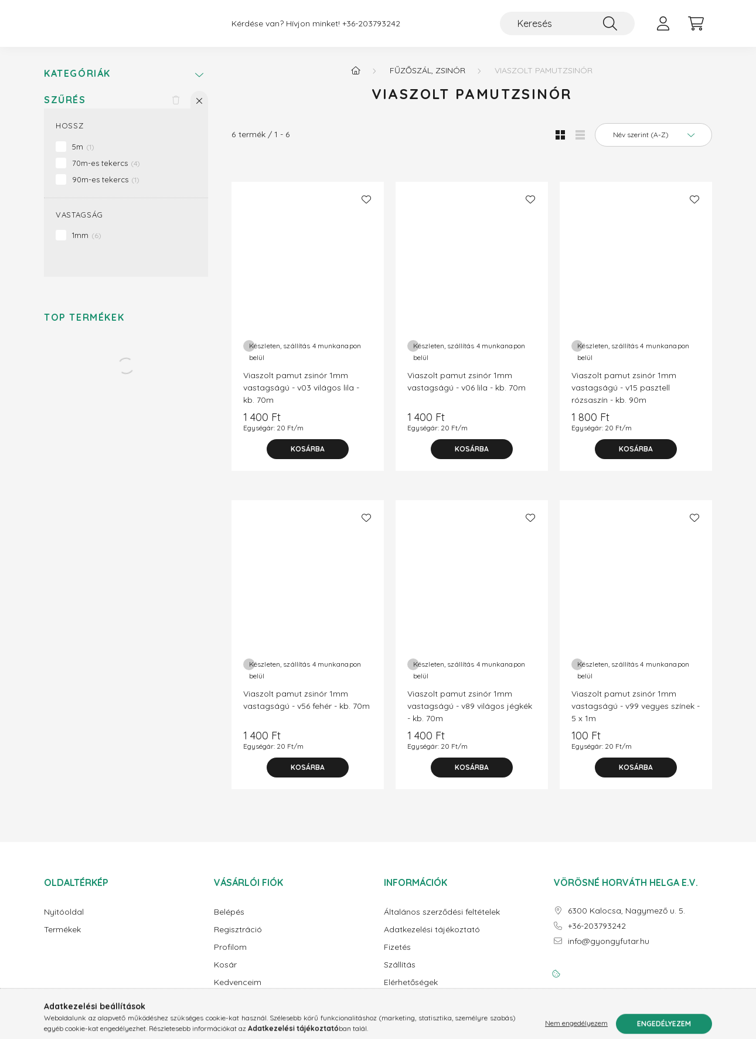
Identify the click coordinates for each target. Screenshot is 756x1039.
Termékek (62, 939)
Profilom (230, 957)
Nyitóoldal (64, 921)
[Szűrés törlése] (176, 109)
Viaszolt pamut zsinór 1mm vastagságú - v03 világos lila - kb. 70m (301, 397)
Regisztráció (238, 939)
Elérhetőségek (411, 992)
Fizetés (397, 957)
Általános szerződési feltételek (442, 921)
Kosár (225, 974)
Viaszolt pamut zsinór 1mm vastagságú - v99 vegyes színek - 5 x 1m (635, 715)
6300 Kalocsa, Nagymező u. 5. (626, 920)
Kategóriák (77, 83)
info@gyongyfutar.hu (608, 951)
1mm (86, 244)
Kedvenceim (237, 992)
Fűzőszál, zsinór (427, 79)
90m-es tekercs (105, 188)
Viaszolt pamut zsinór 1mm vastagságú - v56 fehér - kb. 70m (306, 709)
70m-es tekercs (106, 172)
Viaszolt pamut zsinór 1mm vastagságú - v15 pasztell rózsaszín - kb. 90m (623, 397)
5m (83, 156)
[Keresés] (567, 28)
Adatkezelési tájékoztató (432, 939)
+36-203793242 (371, 28)
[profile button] (663, 28)
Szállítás (400, 974)
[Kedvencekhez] (366, 208)
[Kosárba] (308, 458)
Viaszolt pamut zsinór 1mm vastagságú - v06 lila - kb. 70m (466, 390)
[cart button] (695, 28)
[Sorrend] (653, 144)
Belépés (229, 921)
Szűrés (65, 109)
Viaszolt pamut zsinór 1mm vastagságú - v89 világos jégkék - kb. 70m (469, 715)
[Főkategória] (355, 79)
